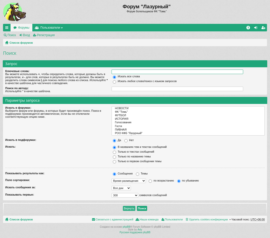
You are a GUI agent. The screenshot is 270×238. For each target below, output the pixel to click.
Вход (26, 35)
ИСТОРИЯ (188, 119)
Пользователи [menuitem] (174, 219)
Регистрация (46, 35)
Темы (142, 173)
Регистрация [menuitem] (264, 28)
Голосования (188, 122)
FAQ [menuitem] (250, 28)
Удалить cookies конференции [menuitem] (208, 219)
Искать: (10, 146)
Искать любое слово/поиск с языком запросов (144, 81)
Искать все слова (126, 76)
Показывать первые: (19, 194)
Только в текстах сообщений (133, 151)
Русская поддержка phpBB (135, 232)
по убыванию (188, 180)
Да (117, 140)
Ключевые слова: (17, 71)
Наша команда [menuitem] (149, 219)
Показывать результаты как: (24, 173)
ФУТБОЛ (188, 115)
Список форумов (21, 42)
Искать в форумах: (18, 107)
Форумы (23, 27)
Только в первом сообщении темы (137, 161)
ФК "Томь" (188, 112)
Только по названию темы (132, 156)
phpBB (126, 226)
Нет (129, 140)
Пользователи (50, 27)
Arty (140, 229)
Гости (188, 126)
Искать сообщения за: (20, 187)
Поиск (12, 35)
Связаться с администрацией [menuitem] (114, 219)
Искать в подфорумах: (20, 139)
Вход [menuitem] (256, 28)
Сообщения (123, 173)
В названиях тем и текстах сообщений (140, 146)
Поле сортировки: (17, 180)
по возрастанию (161, 180)
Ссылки (8, 28)
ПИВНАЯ (188, 130)
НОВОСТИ (188, 108)
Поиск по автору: (17, 88)
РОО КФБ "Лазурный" (188, 133)
